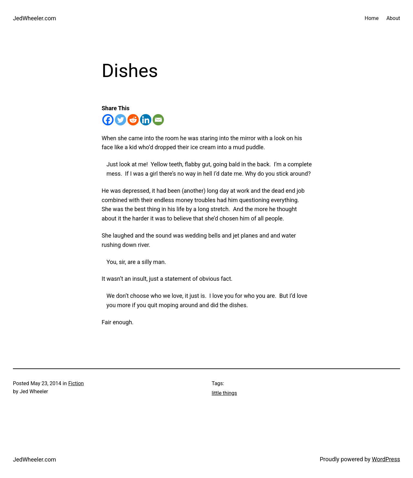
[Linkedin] (145, 119)
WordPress (386, 459)
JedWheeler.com (34, 18)
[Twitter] (120, 119)
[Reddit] (133, 119)
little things (224, 393)
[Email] (158, 119)
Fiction (76, 383)
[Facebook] (108, 119)
